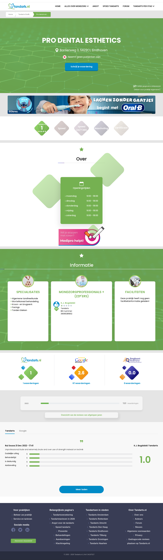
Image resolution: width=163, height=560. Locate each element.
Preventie (62, 531)
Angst (96, 6)
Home (58, 6)
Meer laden (81, 489)
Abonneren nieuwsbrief (23, 541)
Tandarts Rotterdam (98, 519)
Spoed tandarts (111, 6)
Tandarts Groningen (98, 539)
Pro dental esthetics (43, 14)
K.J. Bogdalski (68, 302)
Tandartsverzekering (63, 515)
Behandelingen (63, 535)
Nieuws (138, 527)
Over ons (138, 515)
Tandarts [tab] (10, 430)
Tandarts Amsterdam (98, 515)
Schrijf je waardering (81, 66)
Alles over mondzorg (75, 6)
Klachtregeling (63, 543)
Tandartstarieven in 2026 (63, 519)
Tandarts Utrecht (98, 523)
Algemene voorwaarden (138, 531)
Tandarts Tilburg (98, 535)
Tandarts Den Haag (98, 527)
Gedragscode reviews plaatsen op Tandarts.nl (138, 541)
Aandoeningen (63, 539)
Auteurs (138, 519)
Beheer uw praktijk (23, 515)
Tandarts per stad (142, 6)
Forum (126, 6)
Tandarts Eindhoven (25, 14)
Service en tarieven (22, 519)
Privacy (138, 535)
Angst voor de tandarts (63, 523)
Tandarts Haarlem (98, 543)
